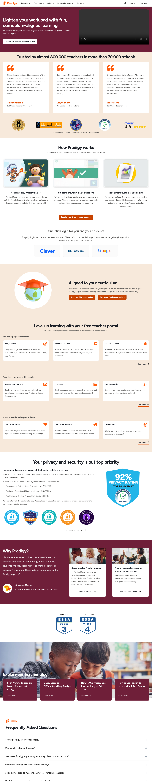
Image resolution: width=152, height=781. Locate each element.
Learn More (11, 695)
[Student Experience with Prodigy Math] (114, 27)
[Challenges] (126, 430)
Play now (143, 3)
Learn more (74, 530)
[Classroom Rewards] (76, 430)
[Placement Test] (126, 350)
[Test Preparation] (76, 350)
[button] (26, 3)
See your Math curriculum (82, 297)
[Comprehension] (126, 391)
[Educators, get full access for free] (20, 41)
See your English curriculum (112, 297)
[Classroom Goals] (26, 430)
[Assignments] (26, 350)
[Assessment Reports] (26, 391)
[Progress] (76, 389)
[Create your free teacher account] (76, 217)
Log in (132, 3)
